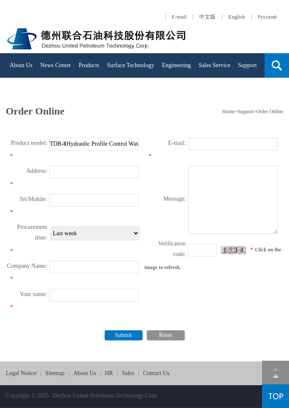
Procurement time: (32, 232)
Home (228, 111)
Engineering (176, 65)
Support (247, 65)
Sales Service (214, 65)
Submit (123, 335)
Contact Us (39, 90)
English (236, 17)
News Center (55, 65)
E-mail (179, 17)
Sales (128, 373)
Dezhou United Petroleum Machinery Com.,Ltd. (97, 37)
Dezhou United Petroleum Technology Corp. (105, 395)
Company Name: (27, 266)
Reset (165, 335)
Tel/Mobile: (33, 199)
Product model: (29, 143)
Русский (267, 17)
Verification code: (172, 248)
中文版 (207, 17)
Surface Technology (130, 65)
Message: (175, 199)
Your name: (33, 294)
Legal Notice (21, 373)
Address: (36, 171)
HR (14, 90)
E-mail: (177, 143)
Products (88, 65)
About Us (21, 65)
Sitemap (55, 373)
